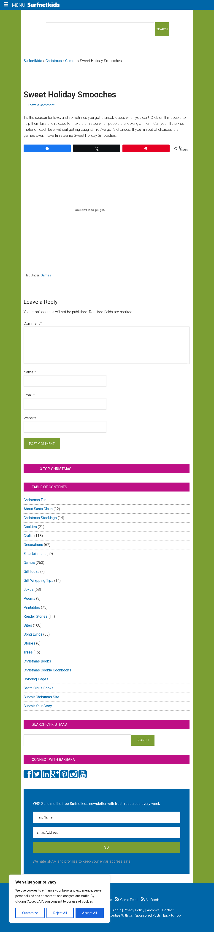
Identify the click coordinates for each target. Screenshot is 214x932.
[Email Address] (106, 832)
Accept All (89, 913)
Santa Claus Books (39, 688)
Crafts (28, 536)
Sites (28, 625)
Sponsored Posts (148, 915)
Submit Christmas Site (41, 697)
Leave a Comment (41, 105)
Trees (28, 652)
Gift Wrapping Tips (38, 580)
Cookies (30, 527)
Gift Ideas (31, 571)
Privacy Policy (134, 910)
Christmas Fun (35, 500)
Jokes (29, 589)
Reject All (60, 913)
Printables (32, 607)
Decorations (33, 545)
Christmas (54, 61)
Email (29, 395)
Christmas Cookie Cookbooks (47, 670)
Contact (167, 910)
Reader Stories (36, 616)
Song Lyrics (33, 634)
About (116, 910)
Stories (29, 643)
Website (30, 418)
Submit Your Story (38, 706)
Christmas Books (37, 661)
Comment (33, 323)
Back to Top (172, 915)
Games (70, 61)
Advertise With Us (119, 915)
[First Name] (106, 817)
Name (30, 372)
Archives (153, 910)
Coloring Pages (36, 679)
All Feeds (150, 900)
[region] (59, 899)
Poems (29, 598)
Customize (30, 913)
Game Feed (126, 900)
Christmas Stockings (40, 518)
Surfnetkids (33, 61)
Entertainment (35, 553)
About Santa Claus (38, 509)
